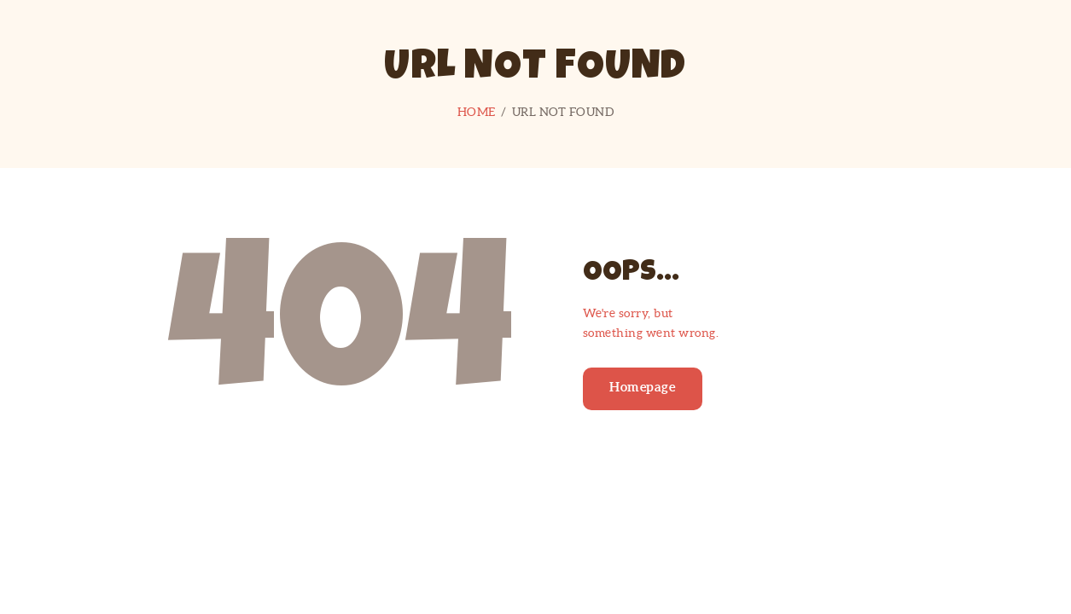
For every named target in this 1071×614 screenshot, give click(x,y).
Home (476, 112)
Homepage (642, 386)
